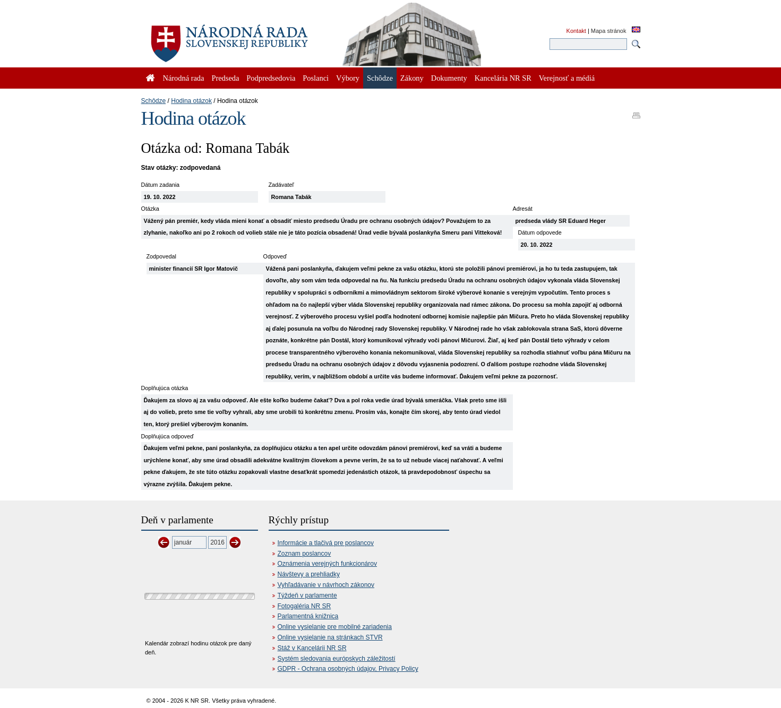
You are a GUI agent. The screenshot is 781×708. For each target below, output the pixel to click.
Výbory (347, 78)
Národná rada (183, 78)
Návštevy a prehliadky (309, 574)
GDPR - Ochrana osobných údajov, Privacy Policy (348, 668)
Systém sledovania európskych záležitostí (337, 658)
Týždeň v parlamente (307, 595)
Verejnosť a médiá (567, 78)
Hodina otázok (191, 101)
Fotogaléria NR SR (304, 606)
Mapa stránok (608, 31)
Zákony (412, 78)
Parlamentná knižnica (308, 616)
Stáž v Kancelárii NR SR (312, 648)
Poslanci (316, 78)
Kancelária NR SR (503, 78)
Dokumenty (449, 78)
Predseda (225, 78)
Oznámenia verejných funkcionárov (327, 563)
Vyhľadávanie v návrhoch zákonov (326, 585)
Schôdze (153, 101)
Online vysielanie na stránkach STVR (330, 637)
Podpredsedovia (270, 78)
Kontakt (576, 31)
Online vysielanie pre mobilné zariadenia (335, 627)
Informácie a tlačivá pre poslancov (326, 543)
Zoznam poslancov (304, 553)
